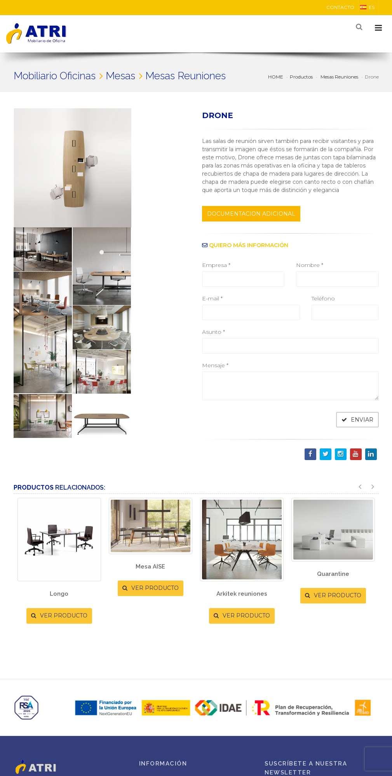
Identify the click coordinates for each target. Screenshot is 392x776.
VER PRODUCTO (59, 615)
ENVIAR (357, 419)
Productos (301, 77)
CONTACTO (340, 7)
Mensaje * (215, 365)
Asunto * (213, 331)
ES (367, 7)
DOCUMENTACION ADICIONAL (251, 213)
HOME (275, 77)
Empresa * (216, 265)
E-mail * (212, 298)
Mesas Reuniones (338, 77)
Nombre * (309, 265)
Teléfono (323, 298)
